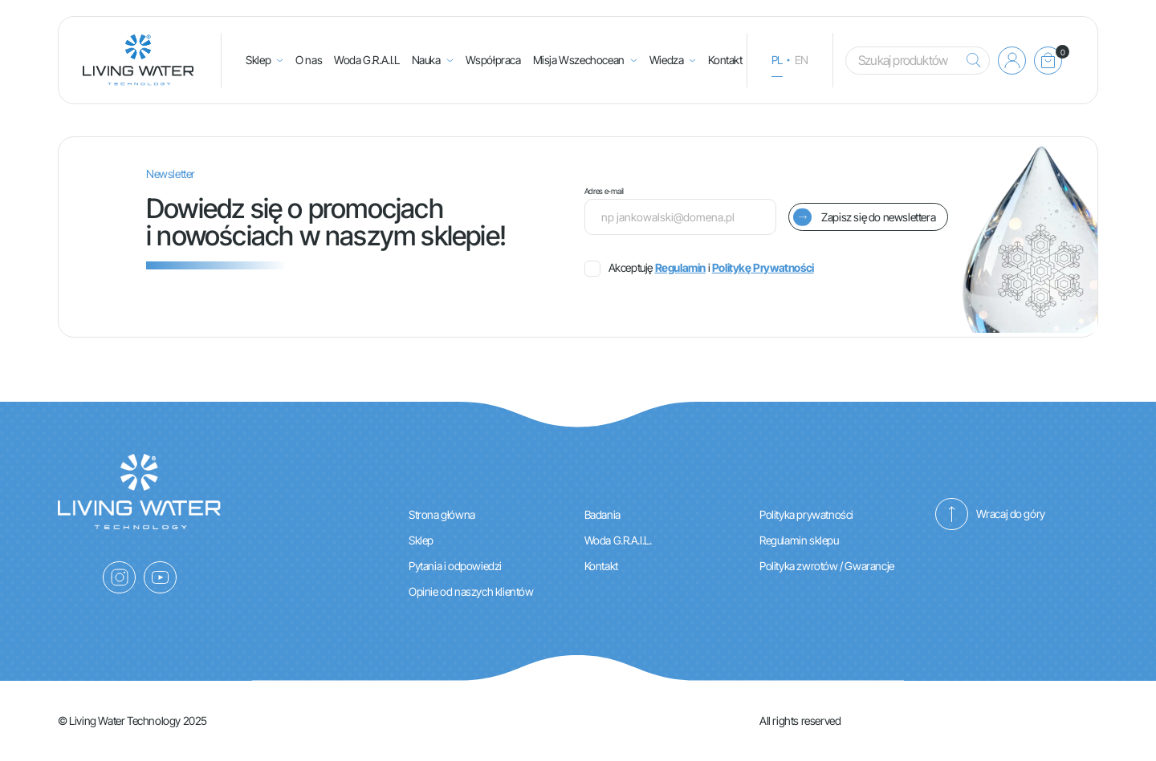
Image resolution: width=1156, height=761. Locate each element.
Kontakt (725, 60)
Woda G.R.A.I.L (366, 60)
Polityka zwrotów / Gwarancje (826, 566)
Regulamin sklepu (799, 540)
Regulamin (680, 267)
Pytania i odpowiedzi (455, 566)
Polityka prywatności (806, 514)
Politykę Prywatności (763, 267)
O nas (308, 60)
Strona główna (442, 514)
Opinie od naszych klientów (471, 591)
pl (777, 60)
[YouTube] (160, 577)
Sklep (258, 60)
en (801, 60)
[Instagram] (119, 577)
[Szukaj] (970, 61)
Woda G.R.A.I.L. (618, 540)
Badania (602, 514)
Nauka (426, 60)
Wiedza (666, 60)
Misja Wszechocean (579, 60)
